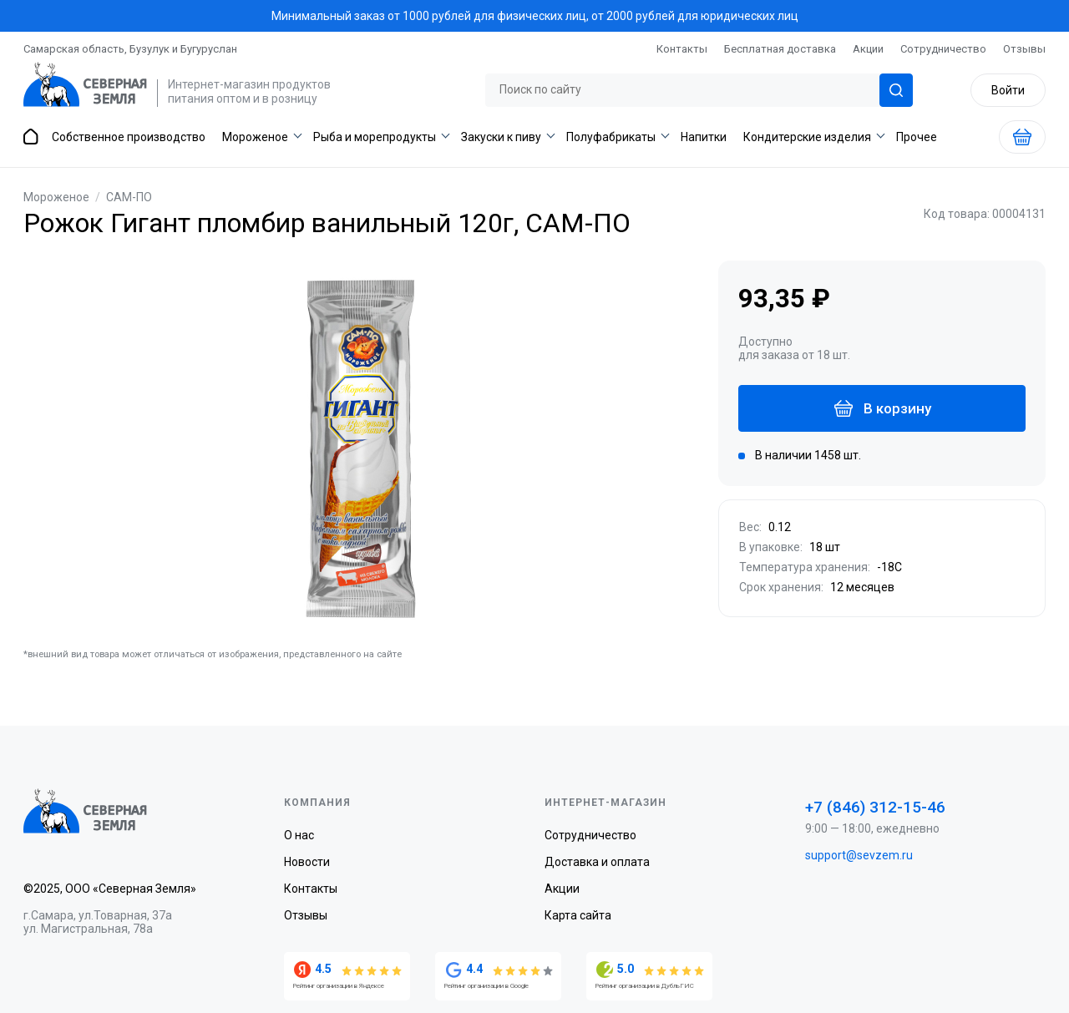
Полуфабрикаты (611, 137)
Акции (868, 49)
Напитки (704, 137)
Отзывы (1024, 49)
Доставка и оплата (597, 862)
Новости (307, 862)
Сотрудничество (943, 49)
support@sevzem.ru (859, 855)
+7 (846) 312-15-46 (875, 807)
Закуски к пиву (501, 137)
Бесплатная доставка (780, 49)
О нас (299, 835)
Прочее (916, 137)
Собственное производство (128, 137)
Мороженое (255, 137)
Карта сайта (578, 915)
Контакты (681, 49)
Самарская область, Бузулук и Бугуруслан (130, 49)
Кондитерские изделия (807, 137)
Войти (1008, 90)
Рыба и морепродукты (374, 137)
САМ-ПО (129, 197)
